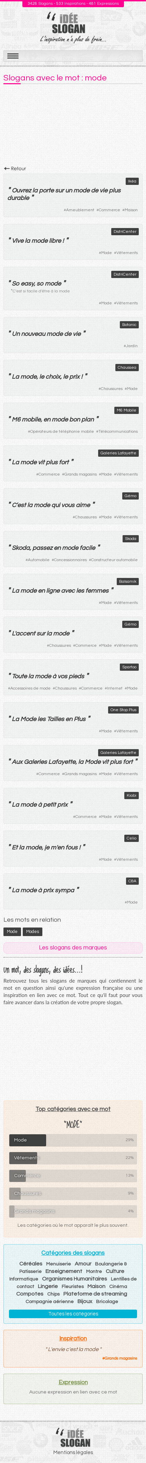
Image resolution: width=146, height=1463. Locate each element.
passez (42, 548)
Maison (131, 210)
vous (67, 505)
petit (49, 805)
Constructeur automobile (114, 560)
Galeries (35, 762)
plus (115, 190)
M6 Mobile (126, 410)
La (15, 377)
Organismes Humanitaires (74, 1279)
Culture (115, 1271)
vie (103, 190)
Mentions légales (73, 1452)
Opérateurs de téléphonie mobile (62, 431)
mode (81, 190)
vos (62, 676)
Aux (17, 762)
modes (32, 931)
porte (46, 190)
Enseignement (63, 1271)
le (41, 377)
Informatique (23, 1279)
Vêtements (127, 253)
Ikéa (132, 181)
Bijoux (84, 1301)
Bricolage (107, 1301)
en (46, 419)
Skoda (130, 539)
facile (87, 548)
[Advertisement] (73, 127)
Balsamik (127, 581)
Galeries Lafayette (118, 453)
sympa (64, 890)
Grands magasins (80, 474)
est (21, 505)
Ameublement (80, 210)
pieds (76, 676)
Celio (131, 838)
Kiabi (131, 795)
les (80, 591)
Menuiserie (58, 1264)
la (35, 190)
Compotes (29, 1294)
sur (59, 190)
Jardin (132, 346)
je (46, 847)
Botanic (129, 325)
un (68, 190)
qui (55, 505)
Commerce (109, 210)
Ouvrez (21, 190)
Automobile (39, 560)
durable (18, 198)
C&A (132, 881)
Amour (83, 1263)
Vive (17, 241)
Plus (79, 719)
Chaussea (127, 367)
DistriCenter (125, 231)
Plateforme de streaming (95, 1294)
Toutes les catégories (73, 1313)
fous (71, 847)
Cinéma (118, 1286)
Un (16, 334)
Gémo (130, 496)
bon (74, 419)
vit (41, 462)
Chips (53, 1294)
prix (74, 377)
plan (87, 419)
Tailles (55, 719)
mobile (31, 419)
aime (83, 505)
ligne (53, 591)
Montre (94, 1271)
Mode (106, 253)
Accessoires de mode (30, 688)
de (94, 190)
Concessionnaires (70, 560)
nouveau (33, 334)
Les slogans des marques (73, 948)
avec (68, 591)
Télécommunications (118, 431)
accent (25, 633)
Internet (115, 688)
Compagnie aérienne (49, 1301)
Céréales (30, 1263)
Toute (19, 676)
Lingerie (48, 1286)
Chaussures (112, 389)
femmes (96, 591)
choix (52, 377)
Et (15, 847)
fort (64, 462)
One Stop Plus (123, 710)
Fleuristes (73, 1286)
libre (55, 241)
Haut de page (132, 1442)
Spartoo (129, 667)
